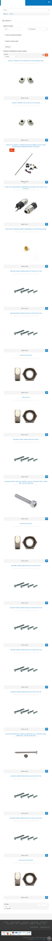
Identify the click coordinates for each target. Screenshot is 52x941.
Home (6, 14)
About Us (6, 922)
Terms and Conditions (15, 922)
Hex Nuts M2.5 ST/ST (26, 355)
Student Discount (34, 927)
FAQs (16, 923)
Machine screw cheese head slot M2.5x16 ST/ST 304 (26, 607)
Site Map (39, 923)
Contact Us (32, 923)
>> (46, 904)
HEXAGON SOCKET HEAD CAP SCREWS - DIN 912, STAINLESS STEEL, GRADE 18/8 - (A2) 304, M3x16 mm (26, 482)
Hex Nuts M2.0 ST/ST (26, 523)
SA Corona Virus (38, 939)
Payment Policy (43, 922)
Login (44, 923)
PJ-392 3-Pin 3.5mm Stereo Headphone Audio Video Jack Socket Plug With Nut (26, 187)
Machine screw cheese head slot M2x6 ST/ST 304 (26, 776)
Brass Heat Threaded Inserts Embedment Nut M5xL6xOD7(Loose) (26, 229)
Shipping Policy (34, 922)
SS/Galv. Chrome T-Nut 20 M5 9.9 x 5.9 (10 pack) (26, 102)
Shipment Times (24, 923)
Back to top (49, 938)
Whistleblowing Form (45, 927)
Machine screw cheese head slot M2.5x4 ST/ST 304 (26, 313)
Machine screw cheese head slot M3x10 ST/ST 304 (26, 649)
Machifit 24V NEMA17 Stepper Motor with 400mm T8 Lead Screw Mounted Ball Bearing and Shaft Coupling (26, 145)
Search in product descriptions (12, 35)
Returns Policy (10, 923)
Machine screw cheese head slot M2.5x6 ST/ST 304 (26, 271)
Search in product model (11, 41)
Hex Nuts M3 (26, 397)
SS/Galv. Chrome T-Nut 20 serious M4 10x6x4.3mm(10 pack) (26, 60)
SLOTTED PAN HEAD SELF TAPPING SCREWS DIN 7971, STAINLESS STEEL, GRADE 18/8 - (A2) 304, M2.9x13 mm (25, 734)
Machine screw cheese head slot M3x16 (26, 439)
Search (11, 14)
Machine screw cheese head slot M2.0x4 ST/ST (26, 565)
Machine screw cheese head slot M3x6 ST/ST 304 (26, 692)
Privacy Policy (25, 922)
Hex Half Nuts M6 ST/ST (26, 860)
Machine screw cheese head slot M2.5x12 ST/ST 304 (26, 818)
